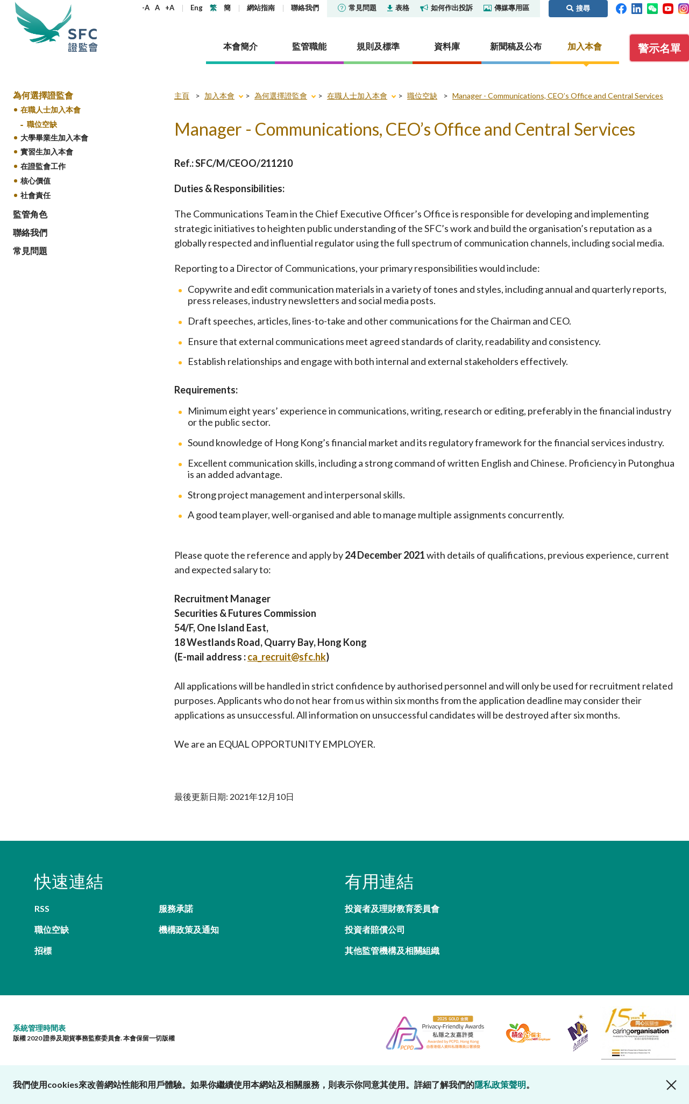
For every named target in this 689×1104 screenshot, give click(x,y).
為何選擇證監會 (43, 95)
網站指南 (261, 7)
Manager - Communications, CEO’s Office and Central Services (557, 95)
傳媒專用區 (506, 7)
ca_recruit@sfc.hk (286, 657)
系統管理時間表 (39, 1027)
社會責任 (35, 195)
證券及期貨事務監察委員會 (83, 26)
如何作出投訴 (446, 7)
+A (169, 7)
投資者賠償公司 (375, 929)
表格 (398, 7)
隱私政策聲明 (500, 1084)
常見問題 (357, 7)
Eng (196, 7)
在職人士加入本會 (50, 109)
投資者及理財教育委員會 (392, 908)
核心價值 (35, 180)
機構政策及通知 (189, 929)
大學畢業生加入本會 (54, 137)
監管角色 (30, 214)
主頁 (181, 95)
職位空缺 (42, 124)
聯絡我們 (305, 7)
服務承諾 (176, 908)
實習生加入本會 (46, 151)
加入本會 (219, 95)
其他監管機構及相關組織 (392, 950)
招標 (43, 950)
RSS (41, 908)
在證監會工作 (43, 166)
